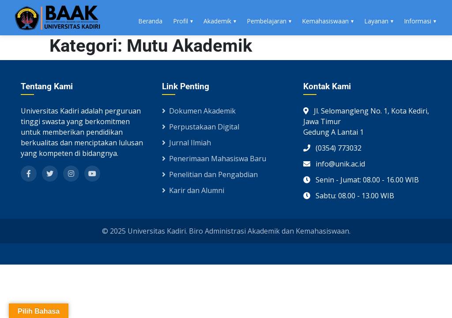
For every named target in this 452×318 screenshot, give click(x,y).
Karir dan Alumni (193, 190)
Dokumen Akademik (199, 111)
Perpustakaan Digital (200, 127)
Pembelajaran (266, 21)
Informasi (417, 21)
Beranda (150, 21)
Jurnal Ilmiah (186, 143)
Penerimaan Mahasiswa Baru (214, 158)
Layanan (376, 21)
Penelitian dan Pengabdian (210, 174)
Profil (180, 21)
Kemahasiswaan (325, 21)
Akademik (217, 21)
